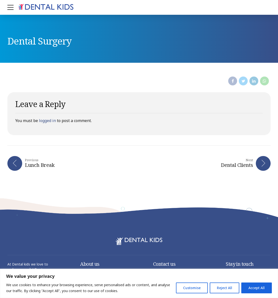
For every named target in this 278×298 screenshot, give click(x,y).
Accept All (256, 287)
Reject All (224, 287)
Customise (192, 287)
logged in (47, 120)
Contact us (164, 264)
